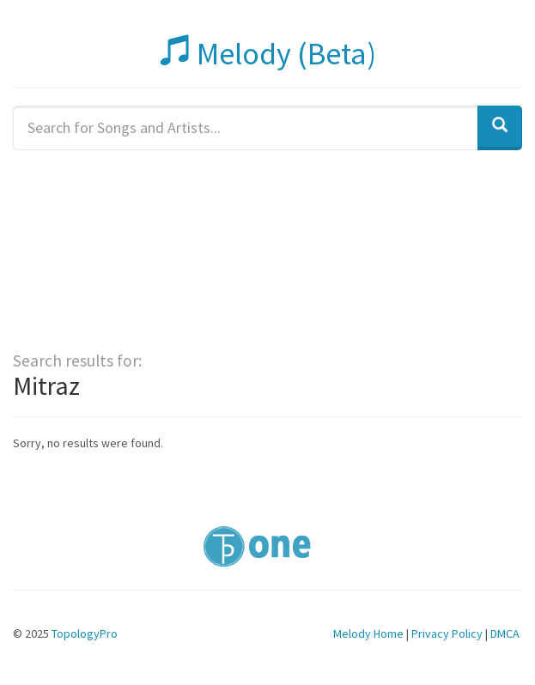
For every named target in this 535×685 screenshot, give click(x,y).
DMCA (505, 633)
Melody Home (368, 633)
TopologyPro (85, 633)
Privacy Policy (447, 633)
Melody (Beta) (268, 53)
